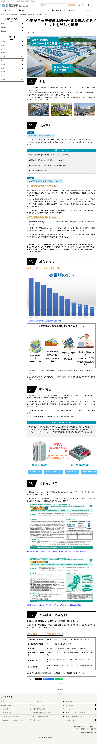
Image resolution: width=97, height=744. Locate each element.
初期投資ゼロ (35, 471)
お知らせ (61, 689)
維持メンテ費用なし (53, 471)
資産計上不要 (72, 471)
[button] (91, 5)
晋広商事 (16, 5)
